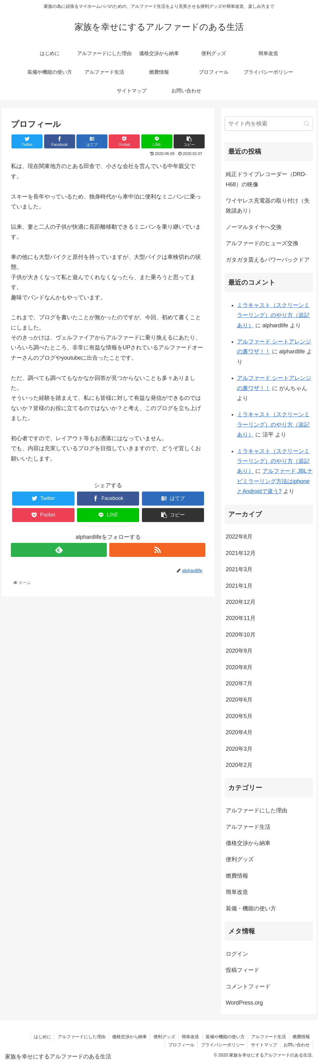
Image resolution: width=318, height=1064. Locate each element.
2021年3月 (239, 569)
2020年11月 (241, 618)
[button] (306, 123)
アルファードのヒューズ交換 (262, 243)
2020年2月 (239, 765)
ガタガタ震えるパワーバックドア (268, 260)
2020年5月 (239, 716)
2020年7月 (239, 683)
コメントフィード (248, 986)
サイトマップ (264, 1044)
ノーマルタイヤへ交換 (254, 227)
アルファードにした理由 (256, 810)
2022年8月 (239, 537)
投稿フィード (242, 970)
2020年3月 (239, 749)
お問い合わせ (297, 1044)
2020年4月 (239, 732)
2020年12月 (241, 602)
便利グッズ (240, 859)
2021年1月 (239, 586)
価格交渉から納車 (248, 843)
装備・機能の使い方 (251, 908)
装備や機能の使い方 (225, 1036)
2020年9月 (239, 651)
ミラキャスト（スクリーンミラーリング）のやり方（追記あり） (273, 315)
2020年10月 (241, 635)
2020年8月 (239, 667)
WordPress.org (244, 1003)
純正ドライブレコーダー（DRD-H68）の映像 (266, 179)
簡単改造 (237, 892)
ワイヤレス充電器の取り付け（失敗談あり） (268, 206)
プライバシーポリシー (222, 1044)
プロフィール (181, 1044)
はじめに (42, 1036)
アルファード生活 (248, 827)
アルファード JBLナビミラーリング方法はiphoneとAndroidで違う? (275, 481)
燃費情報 (237, 876)
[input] (269, 124)
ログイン (237, 954)
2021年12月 (241, 553)
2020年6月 (239, 700)
